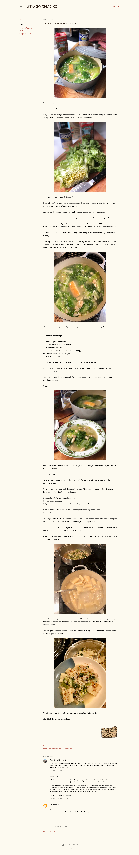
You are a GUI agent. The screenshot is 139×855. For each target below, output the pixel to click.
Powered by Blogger (69, 844)
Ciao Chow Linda (56, 760)
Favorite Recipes (25, 28)
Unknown (53, 805)
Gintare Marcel (75, 849)
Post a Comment (49, 831)
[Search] (116, 6)
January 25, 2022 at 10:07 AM (59, 798)
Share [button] (21, 19)
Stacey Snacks (42, 6)
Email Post (52, 746)
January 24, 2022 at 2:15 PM (58, 770)
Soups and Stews (25, 34)
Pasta (21, 31)
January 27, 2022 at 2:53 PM (59, 827)
